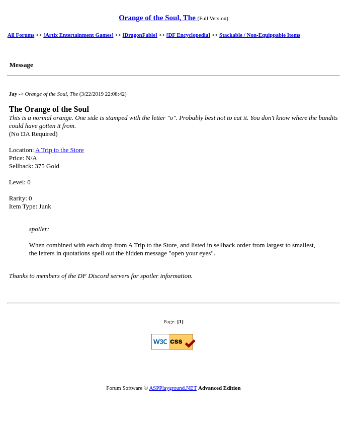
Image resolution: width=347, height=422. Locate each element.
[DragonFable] (140, 35)
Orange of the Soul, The (158, 18)
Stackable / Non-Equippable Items (259, 35)
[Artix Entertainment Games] (78, 35)
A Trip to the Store (59, 150)
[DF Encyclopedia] (188, 35)
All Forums (21, 35)
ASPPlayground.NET (173, 388)
